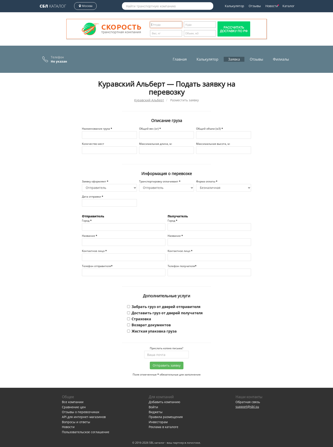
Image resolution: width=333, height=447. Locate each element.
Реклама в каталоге (163, 427)
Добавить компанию (164, 402)
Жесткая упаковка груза (152, 331)
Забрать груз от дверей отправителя (163, 306)
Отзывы (255, 6)
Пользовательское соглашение (85, 432)
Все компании (72, 402)
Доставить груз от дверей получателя (165, 312)
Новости (272, 6)
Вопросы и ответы (76, 422)
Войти (153, 407)
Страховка (139, 318)
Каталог (53, 6)
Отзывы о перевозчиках (80, 412)
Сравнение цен (74, 407)
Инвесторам (158, 422)
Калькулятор (234, 6)
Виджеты (155, 412)
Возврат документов (149, 324)
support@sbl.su (247, 406)
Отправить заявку (167, 365)
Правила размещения (166, 417)
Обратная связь (248, 402)
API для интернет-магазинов (84, 417)
